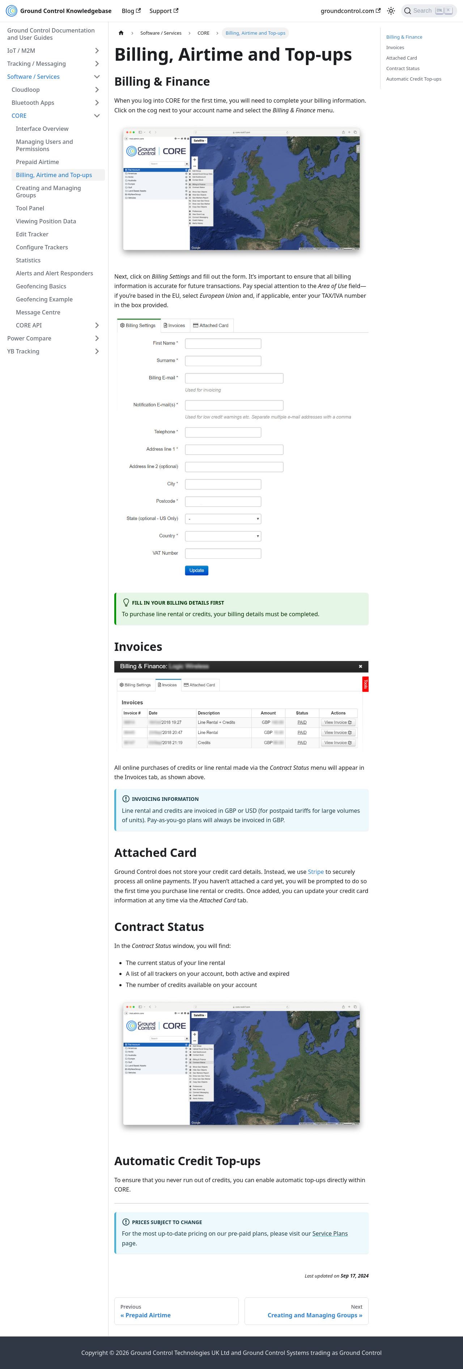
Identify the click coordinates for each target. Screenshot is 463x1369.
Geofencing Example (44, 299)
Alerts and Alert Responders (54, 273)
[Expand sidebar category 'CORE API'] (97, 325)
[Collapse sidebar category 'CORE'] (97, 115)
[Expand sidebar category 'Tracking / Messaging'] (97, 63)
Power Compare (29, 338)
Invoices (395, 47)
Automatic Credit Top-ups (413, 79)
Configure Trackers (42, 247)
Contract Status (403, 68)
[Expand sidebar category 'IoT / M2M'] (97, 50)
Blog (131, 11)
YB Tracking (23, 351)
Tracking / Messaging (36, 64)
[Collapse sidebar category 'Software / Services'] (97, 76)
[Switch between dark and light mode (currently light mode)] (391, 11)
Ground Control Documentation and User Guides (51, 34)
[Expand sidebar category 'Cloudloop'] (97, 89)
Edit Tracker (32, 234)
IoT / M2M (21, 51)
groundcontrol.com (351, 11)
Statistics (28, 260)
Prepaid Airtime (37, 162)
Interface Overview (42, 129)
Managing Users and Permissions (44, 145)
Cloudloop (26, 90)
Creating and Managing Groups (48, 191)
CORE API (29, 325)
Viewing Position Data (46, 221)
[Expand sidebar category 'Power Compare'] (97, 338)
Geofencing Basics (41, 286)
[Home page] (121, 33)
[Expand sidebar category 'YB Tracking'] (97, 351)
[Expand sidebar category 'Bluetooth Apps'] (97, 102)
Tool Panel (30, 208)
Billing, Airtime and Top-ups (54, 175)
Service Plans (330, 1233)
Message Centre (38, 312)
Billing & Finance (404, 37)
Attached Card (401, 58)
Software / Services (33, 77)
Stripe (316, 872)
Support (163, 11)
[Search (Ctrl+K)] (429, 10)
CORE (19, 116)
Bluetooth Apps (33, 103)
